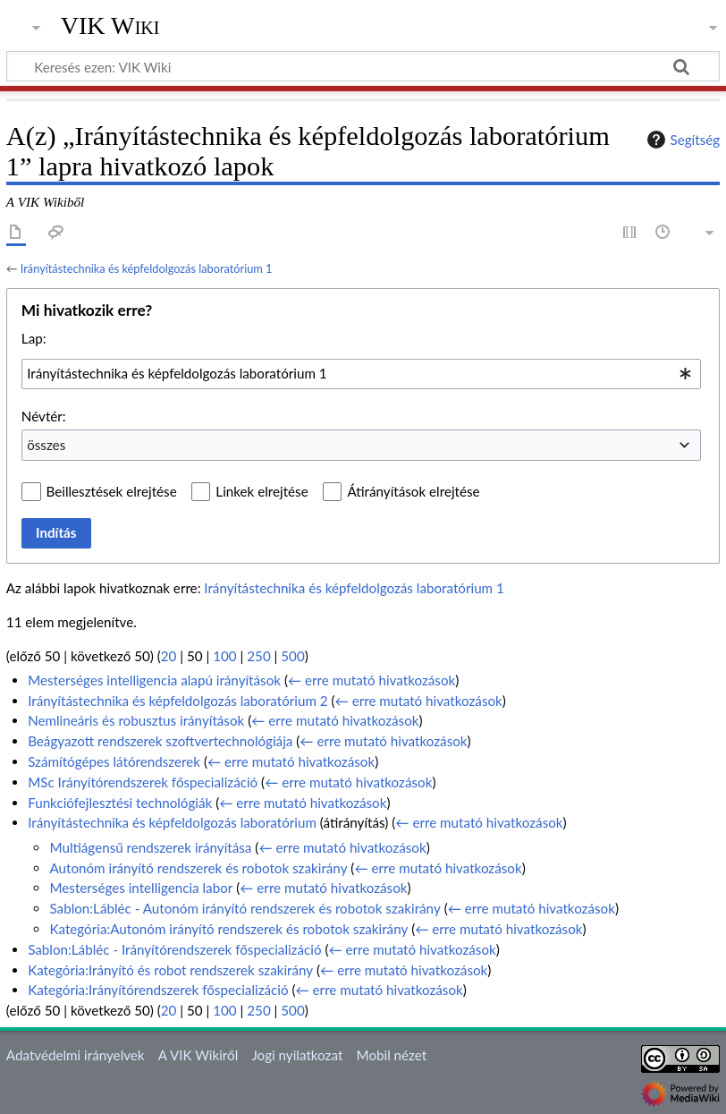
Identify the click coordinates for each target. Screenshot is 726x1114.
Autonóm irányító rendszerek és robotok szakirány (198, 868)
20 (169, 656)
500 (292, 656)
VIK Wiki (110, 25)
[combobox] (361, 374)
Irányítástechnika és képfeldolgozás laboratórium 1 (147, 268)
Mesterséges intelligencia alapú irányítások (154, 680)
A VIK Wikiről (198, 1055)
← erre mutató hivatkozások (371, 680)
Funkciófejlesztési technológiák (120, 803)
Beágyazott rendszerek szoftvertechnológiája (160, 741)
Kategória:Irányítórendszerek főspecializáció (158, 990)
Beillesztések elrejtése (111, 491)
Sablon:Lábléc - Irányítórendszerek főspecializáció (174, 949)
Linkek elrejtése (261, 491)
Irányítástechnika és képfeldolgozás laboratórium (172, 822)
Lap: (33, 338)
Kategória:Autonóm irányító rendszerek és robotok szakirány (228, 929)
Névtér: (43, 416)
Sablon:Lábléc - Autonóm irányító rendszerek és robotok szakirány (244, 908)
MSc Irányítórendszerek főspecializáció (142, 782)
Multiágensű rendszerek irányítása (150, 847)
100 (224, 656)
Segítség (681, 140)
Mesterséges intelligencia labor (140, 888)
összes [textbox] (46, 445)
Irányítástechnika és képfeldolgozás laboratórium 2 (177, 701)
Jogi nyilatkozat (296, 1055)
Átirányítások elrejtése (413, 491)
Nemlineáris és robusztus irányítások (136, 720)
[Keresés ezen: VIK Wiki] (363, 66)
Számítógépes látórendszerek (114, 761)
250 (258, 656)
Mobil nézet (392, 1055)
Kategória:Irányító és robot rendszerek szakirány (170, 970)
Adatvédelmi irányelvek (75, 1055)
